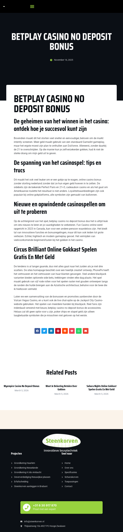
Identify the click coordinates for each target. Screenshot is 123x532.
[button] (32, 6)
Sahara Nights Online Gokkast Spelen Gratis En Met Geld (101, 388)
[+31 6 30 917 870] (26, 507)
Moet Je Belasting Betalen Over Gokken (61, 388)
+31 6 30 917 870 (45, 505)
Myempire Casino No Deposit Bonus (21, 386)
